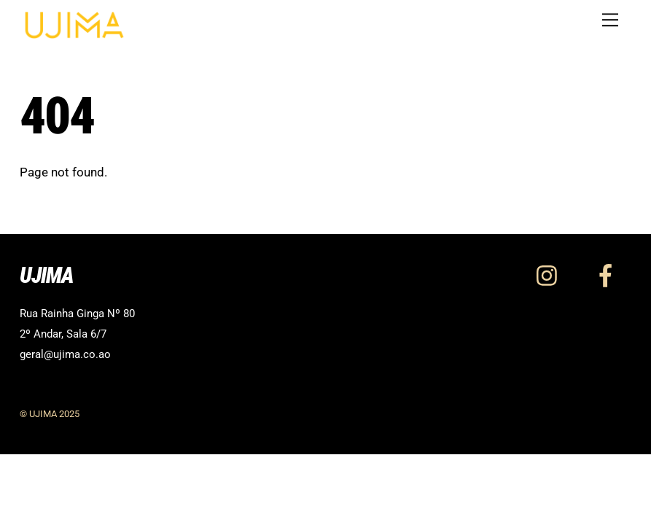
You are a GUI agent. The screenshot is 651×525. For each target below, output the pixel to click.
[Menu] (610, 19)
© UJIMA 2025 (49, 413)
